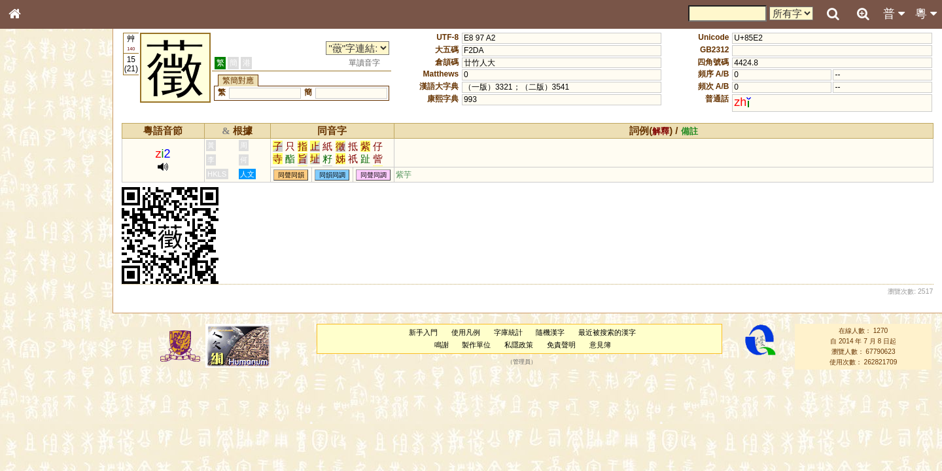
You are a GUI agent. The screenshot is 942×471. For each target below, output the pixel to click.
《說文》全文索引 (47, 410)
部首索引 (32, 175)
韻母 (44, 350)
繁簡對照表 (36, 448)
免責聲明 (561, 345)
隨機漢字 (550, 332)
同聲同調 (373, 175)
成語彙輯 (32, 435)
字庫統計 (508, 332)
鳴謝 (441, 345)
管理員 (522, 362)
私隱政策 (518, 345)
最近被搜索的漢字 (607, 332)
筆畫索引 (32, 187)
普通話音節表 (39, 363)
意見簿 (600, 345)
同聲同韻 (291, 175)
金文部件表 (36, 213)
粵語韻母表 (36, 285)
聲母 (26, 350)
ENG (57, 144)
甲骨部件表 (36, 200)
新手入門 (423, 332)
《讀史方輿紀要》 (47, 423)
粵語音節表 (36, 260)
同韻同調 (332, 175)
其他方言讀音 (39, 375)
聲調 (62, 350)
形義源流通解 (39, 225)
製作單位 (476, 345)
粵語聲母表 (36, 272)
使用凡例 (465, 332)
